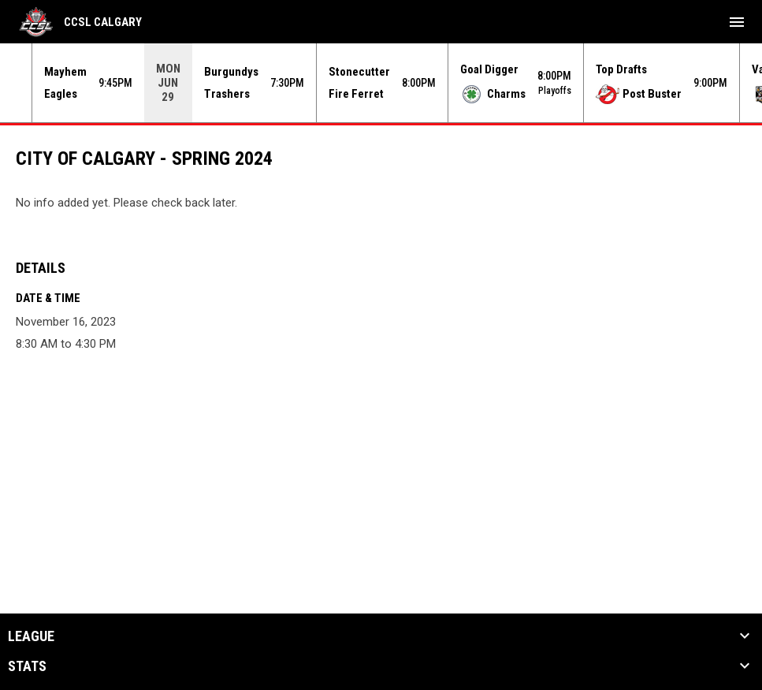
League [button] (31, 636)
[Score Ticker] (381, 82)
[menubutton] (736, 22)
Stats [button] (27, 666)
